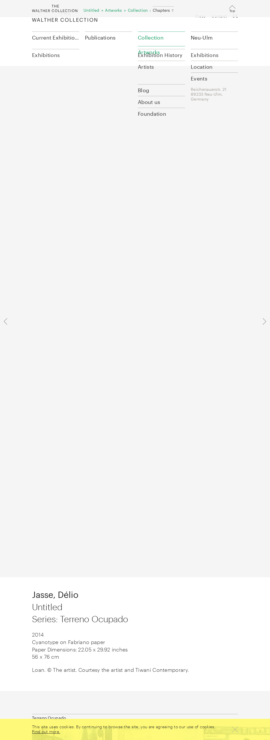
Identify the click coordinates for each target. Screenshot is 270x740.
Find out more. (46, 731)
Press (200, 15)
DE (235, 15)
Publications (100, 37)
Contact (219, 15)
